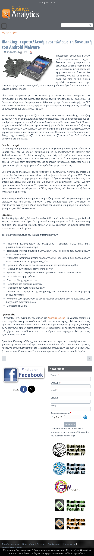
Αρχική (5, 32)
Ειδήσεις (13, 32)
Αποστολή (70, 424)
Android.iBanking (56, 317)
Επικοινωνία (69, 544)
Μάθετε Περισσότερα (75, 553)
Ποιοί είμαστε (54, 544)
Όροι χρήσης (28, 544)
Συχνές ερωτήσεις (11, 544)
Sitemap (41, 544)
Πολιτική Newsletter (12, 547)
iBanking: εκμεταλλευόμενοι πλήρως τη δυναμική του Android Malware (47, 44)
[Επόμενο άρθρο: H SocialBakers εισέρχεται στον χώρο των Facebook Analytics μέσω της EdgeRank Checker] (89, 358)
